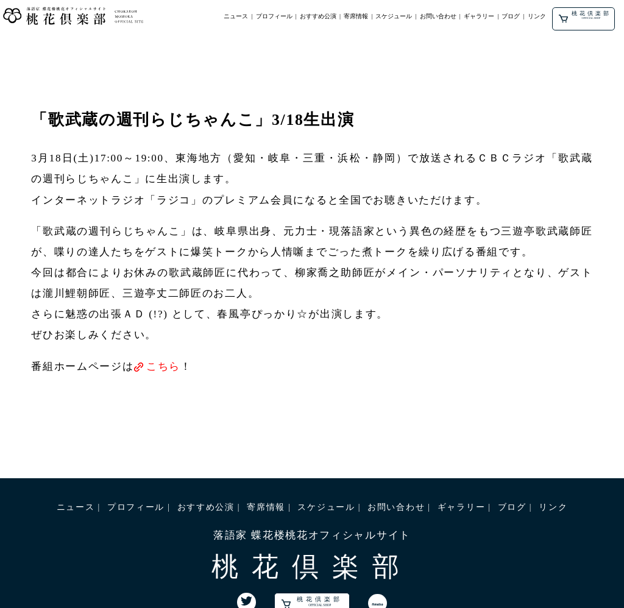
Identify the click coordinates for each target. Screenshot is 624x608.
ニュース (236, 16)
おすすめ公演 (318, 16)
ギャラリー (479, 16)
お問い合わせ (438, 16)
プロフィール (274, 16)
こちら (163, 366)
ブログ (511, 16)
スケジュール (393, 16)
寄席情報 (356, 16)
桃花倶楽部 (585, 16)
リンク (537, 16)
